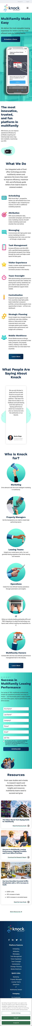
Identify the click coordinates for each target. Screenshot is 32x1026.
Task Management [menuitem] (16, 956)
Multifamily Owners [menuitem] (16, 989)
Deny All (16, 1018)
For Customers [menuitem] (16, 997)
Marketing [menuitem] (16, 977)
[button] (30, 415)
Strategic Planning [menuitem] (16, 966)
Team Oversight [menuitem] (16, 961)
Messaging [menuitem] (16, 954)
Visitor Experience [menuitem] (16, 959)
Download (16, 749)
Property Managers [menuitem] (16, 979)
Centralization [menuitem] (16, 964)
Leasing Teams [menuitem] (16, 982)
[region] (16, 1012)
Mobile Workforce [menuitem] (16, 969)
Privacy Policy (24, 743)
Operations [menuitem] (16, 984)
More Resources (16, 912)
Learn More (16, 356)
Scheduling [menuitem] (16, 949)
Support (20, 1)
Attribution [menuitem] (16, 951)
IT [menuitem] (16, 987)
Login (27, 1)
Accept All (16, 1023)
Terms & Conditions (12, 744)
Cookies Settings (16, 1013)
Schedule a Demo (10, 39)
